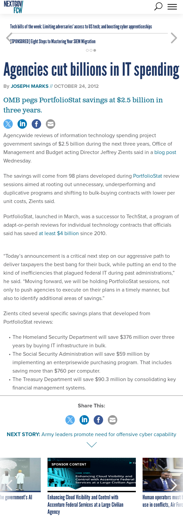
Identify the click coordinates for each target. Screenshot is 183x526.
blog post (165, 152)
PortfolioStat (147, 176)
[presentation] (9, 487)
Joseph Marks (30, 86)
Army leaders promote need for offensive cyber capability (108, 434)
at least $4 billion (59, 233)
